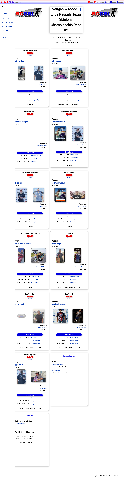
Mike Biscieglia (24, 304)
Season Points (7, 22)
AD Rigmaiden (78, 279)
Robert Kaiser (86, 145)
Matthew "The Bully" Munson (27, 244)
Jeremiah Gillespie (25, 122)
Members (5, 18)
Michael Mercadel (64, 304)
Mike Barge (61, 244)
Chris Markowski (40, 398)
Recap (34, 55)
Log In (4, 37)
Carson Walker (46, 146)
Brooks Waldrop (85, 84)
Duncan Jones (40, 279)
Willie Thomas (78, 94)
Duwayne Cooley (85, 267)
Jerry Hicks (40, 222)
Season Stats (7, 26)
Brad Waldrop (78, 97)
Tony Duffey (40, 100)
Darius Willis (47, 206)
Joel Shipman (40, 219)
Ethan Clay (38, 161)
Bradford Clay (23, 61)
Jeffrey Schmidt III (39, 158)
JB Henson (61, 61)
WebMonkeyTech (117, 476)
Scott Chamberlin (79, 222)
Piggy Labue (47, 84)
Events (4, 14)
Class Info (5, 30)
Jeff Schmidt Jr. (63, 122)
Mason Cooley (85, 327)
